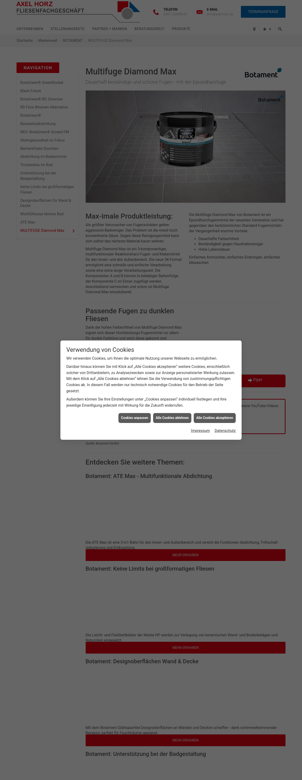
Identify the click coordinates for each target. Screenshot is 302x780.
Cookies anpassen (134, 413)
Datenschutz (225, 425)
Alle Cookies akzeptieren (214, 413)
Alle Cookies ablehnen (172, 413)
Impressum (200, 425)
